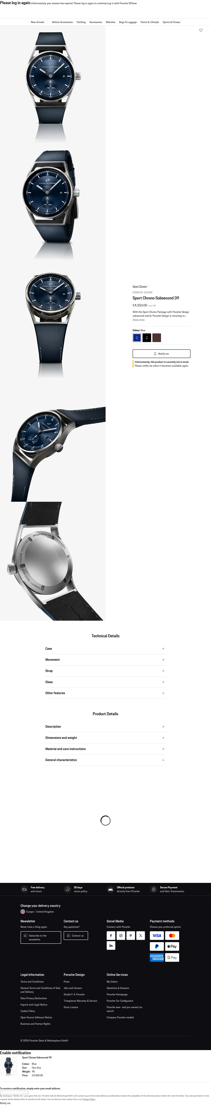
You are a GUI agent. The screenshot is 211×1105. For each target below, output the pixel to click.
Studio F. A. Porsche (74, 994)
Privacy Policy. (88, 1099)
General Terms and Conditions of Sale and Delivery (40, 990)
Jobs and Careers (73, 988)
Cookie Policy (28, 1011)
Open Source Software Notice (36, 1017)
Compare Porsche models (120, 1017)
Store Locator (71, 1007)
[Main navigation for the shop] (105, 22)
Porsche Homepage (117, 994)
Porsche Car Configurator (120, 1001)
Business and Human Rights (35, 1024)
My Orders (112, 981)
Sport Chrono (140, 286)
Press (66, 981)
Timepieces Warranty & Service (80, 1001)
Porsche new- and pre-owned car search (124, 1009)
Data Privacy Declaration (34, 998)
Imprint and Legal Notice (34, 1004)
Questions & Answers (118, 988)
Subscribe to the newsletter (37, 937)
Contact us (78, 935)
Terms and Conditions (32, 981)
